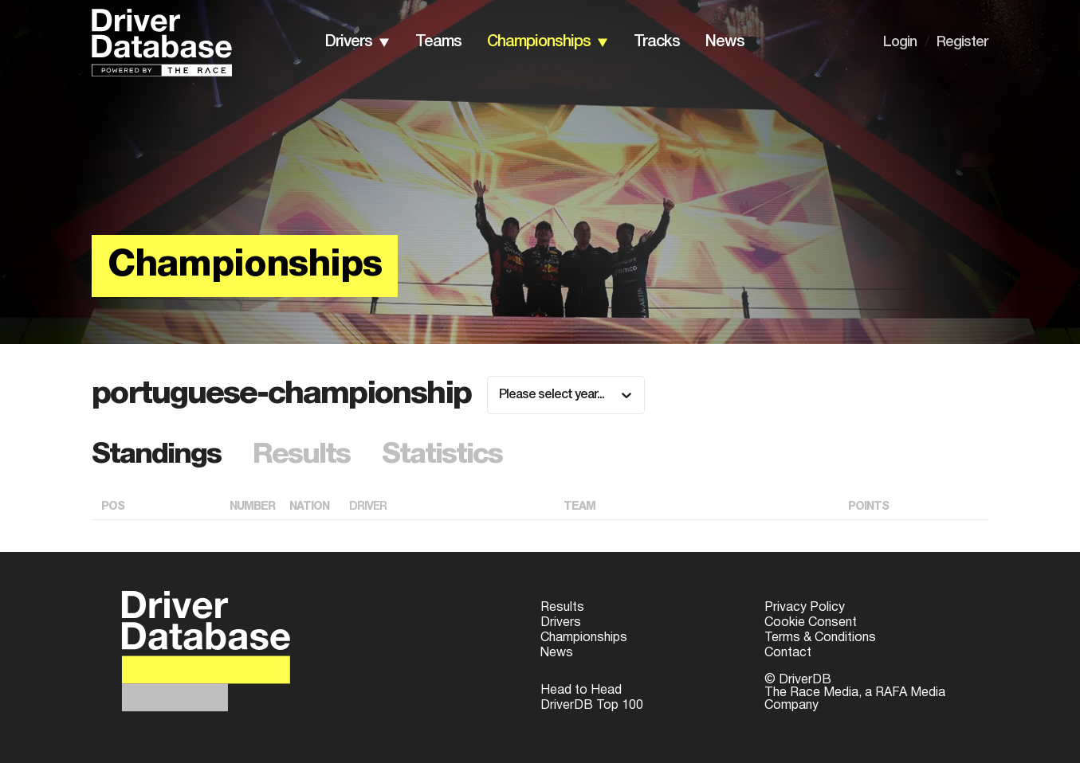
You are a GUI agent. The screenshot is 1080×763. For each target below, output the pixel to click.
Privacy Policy (804, 607)
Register (962, 42)
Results (562, 607)
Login (900, 42)
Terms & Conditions (820, 638)
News (556, 653)
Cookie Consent (810, 622)
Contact (787, 653)
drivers (348, 42)
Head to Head (581, 690)
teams (438, 42)
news (724, 42)
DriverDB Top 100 (591, 705)
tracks (657, 42)
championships (539, 42)
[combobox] (500, 395)
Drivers (560, 622)
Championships (583, 638)
